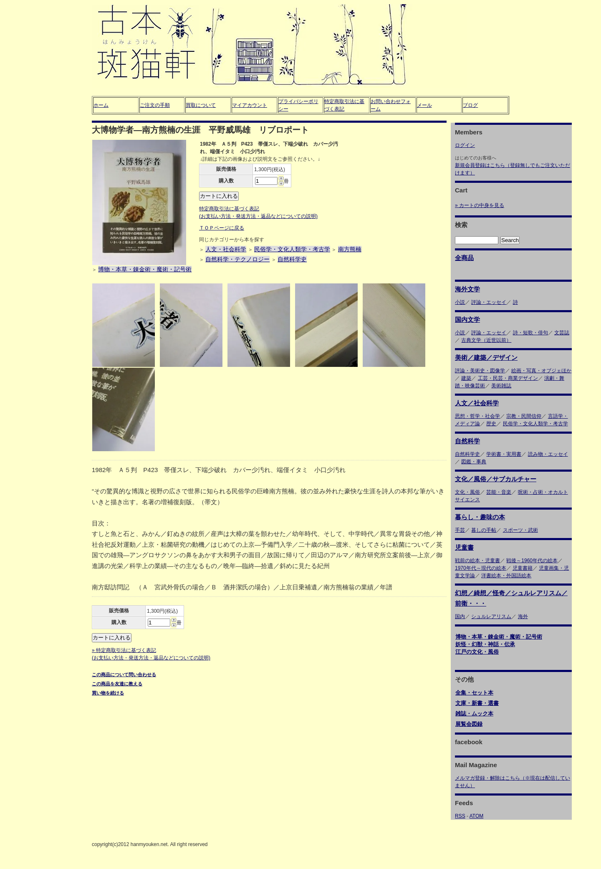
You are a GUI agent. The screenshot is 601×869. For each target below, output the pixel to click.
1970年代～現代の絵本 (480, 568)
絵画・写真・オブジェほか (541, 371)
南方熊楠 (349, 249)
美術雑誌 (501, 386)
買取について (201, 105)
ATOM (477, 816)
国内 (460, 616)
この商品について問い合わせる (124, 674)
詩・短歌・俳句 (530, 333)
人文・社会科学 (225, 249)
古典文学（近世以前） (486, 340)
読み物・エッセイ (548, 454)
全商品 (464, 257)
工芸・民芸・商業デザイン (508, 378)
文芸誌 (561, 333)
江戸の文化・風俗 (477, 652)
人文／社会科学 (477, 403)
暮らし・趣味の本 (480, 516)
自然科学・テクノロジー (237, 259)
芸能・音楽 (498, 492)
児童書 (464, 547)
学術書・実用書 (503, 454)
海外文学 (467, 289)
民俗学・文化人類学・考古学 (292, 249)
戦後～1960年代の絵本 (532, 560)
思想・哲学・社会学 (477, 416)
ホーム (101, 105)
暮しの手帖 (483, 530)
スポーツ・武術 (520, 530)
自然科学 (467, 441)
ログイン (465, 145)
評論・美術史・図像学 (480, 371)
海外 (523, 616)
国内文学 (467, 319)
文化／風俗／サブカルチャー (495, 478)
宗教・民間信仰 (523, 416)
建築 (466, 378)
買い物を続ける (108, 692)
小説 (460, 302)
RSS (460, 816)
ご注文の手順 (155, 105)
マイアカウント (249, 105)
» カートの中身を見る (479, 205)
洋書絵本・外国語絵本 (506, 575)
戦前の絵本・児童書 (477, 560)
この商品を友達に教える (117, 683)
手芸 (460, 530)
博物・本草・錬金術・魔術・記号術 (145, 269)
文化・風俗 (467, 492)
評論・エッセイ (488, 302)
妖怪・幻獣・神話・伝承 (485, 644)
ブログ (470, 105)
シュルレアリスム (491, 616)
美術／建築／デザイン (486, 357)
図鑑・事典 (473, 462)
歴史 (491, 424)
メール (424, 105)
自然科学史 (292, 259)
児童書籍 (523, 568)
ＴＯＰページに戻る (221, 228)
